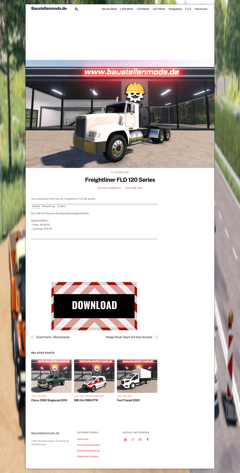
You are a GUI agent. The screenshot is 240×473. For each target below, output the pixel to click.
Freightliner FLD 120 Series (120, 179)
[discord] (133, 439)
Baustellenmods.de (109, 188)
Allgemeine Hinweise (88, 456)
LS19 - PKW (41, 396)
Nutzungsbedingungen (88, 445)
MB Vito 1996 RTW (86, 400)
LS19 (127, 188)
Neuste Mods (109, 9)
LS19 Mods (143, 9)
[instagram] (140, 439)
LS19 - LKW (136, 188)
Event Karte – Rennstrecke (53, 337)
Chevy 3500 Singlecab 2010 (49, 400)
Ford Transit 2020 (128, 400)
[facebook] (148, 439)
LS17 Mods (159, 9)
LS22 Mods (126, 9)
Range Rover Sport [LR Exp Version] (129, 337)
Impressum (201, 9)
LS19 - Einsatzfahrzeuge (91, 396)
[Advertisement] (120, 36)
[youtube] (125, 439)
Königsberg (175, 9)
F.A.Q (188, 9)
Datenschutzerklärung (88, 450)
